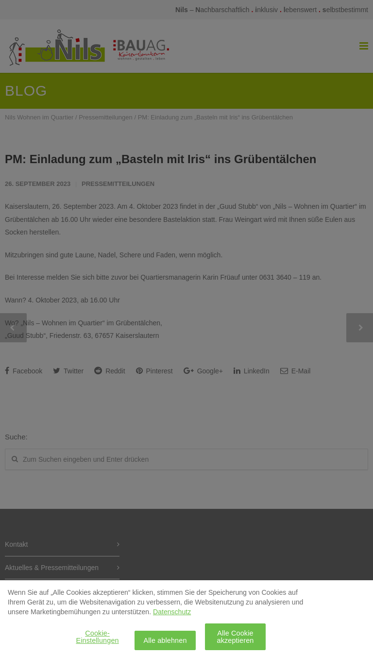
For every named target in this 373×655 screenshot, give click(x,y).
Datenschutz (172, 616)
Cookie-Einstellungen (97, 640)
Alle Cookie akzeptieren (235, 640)
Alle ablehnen (164, 644)
